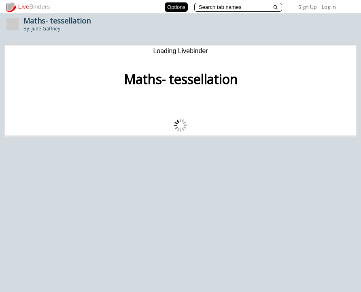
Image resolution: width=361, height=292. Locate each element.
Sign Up (307, 7)
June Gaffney (46, 28)
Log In (329, 7)
